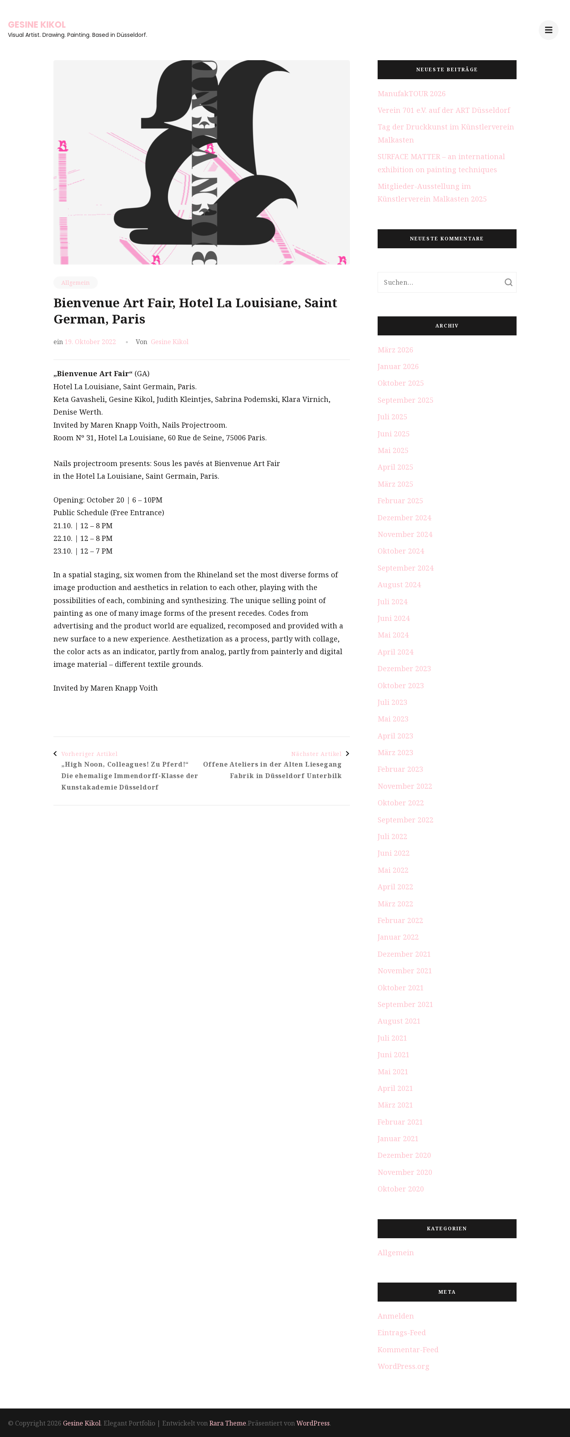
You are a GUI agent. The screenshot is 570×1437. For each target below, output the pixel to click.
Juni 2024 (394, 618)
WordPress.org (403, 1366)
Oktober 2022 (401, 802)
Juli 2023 (392, 702)
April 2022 (395, 886)
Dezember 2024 (404, 517)
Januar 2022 (398, 937)
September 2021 (405, 1004)
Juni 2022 (394, 853)
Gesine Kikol (37, 25)
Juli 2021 (392, 1038)
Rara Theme (227, 1423)
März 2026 (395, 349)
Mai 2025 (393, 450)
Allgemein (75, 282)
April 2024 (395, 652)
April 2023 (395, 735)
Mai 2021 (393, 1071)
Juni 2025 (394, 433)
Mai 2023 (393, 718)
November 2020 (405, 1172)
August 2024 (399, 584)
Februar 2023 (400, 769)
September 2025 (405, 400)
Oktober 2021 (401, 987)
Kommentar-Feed (408, 1349)
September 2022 (405, 819)
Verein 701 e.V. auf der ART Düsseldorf (444, 110)
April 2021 (395, 1088)
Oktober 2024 (401, 551)
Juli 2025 (392, 416)
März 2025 (395, 484)
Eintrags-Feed (402, 1332)
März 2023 (395, 752)
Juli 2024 (392, 601)
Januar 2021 (398, 1138)
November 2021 (405, 970)
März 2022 (395, 903)
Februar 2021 (400, 1122)
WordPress (313, 1423)
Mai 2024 (393, 635)
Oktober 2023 (401, 685)
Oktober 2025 (401, 383)
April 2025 (395, 467)
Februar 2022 (400, 920)
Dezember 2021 (404, 954)
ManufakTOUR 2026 (412, 93)
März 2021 (395, 1105)
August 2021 (399, 1021)
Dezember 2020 (404, 1155)
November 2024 (405, 534)
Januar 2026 (398, 366)
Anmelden (396, 1316)
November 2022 (405, 786)
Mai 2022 (393, 870)
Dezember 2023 (404, 668)
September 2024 (405, 568)
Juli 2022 (392, 836)
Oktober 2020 (401, 1188)
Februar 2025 (400, 500)
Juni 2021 (394, 1054)
